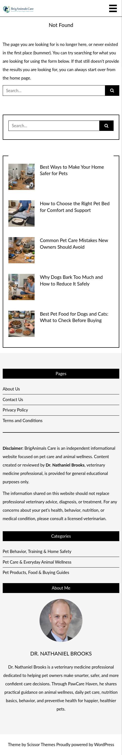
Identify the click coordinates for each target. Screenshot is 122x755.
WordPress (104, 744)
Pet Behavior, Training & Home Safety (37, 551)
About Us (11, 388)
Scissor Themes (41, 744)
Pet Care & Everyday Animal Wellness (37, 562)
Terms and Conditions (23, 420)
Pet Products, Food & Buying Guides (36, 572)
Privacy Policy (15, 409)
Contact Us (13, 399)
